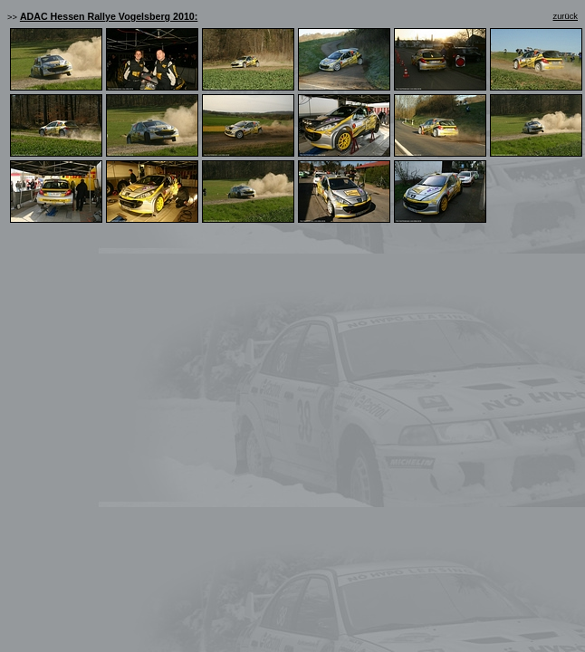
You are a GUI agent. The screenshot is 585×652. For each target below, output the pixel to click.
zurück (565, 16)
